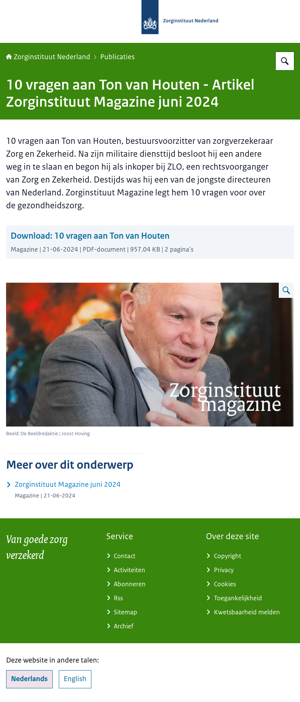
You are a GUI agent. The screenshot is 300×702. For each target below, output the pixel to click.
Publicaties (117, 56)
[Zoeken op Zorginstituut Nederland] (285, 61)
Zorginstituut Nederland (48, 56)
